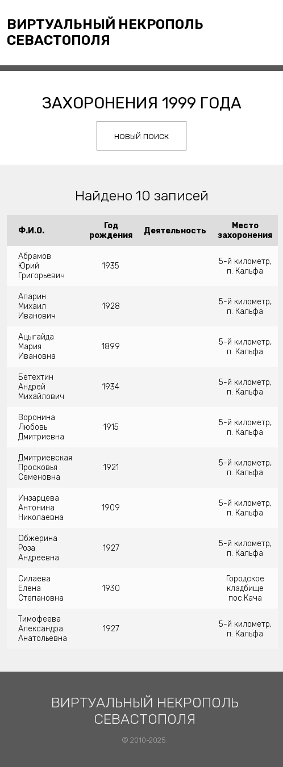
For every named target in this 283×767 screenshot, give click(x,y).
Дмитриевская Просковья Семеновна (45, 467)
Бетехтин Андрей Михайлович (41, 386)
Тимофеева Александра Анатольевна (42, 628)
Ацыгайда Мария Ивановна (37, 346)
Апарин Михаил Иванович (37, 306)
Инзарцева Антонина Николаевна (41, 507)
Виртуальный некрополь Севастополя (105, 32)
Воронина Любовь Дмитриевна (41, 427)
